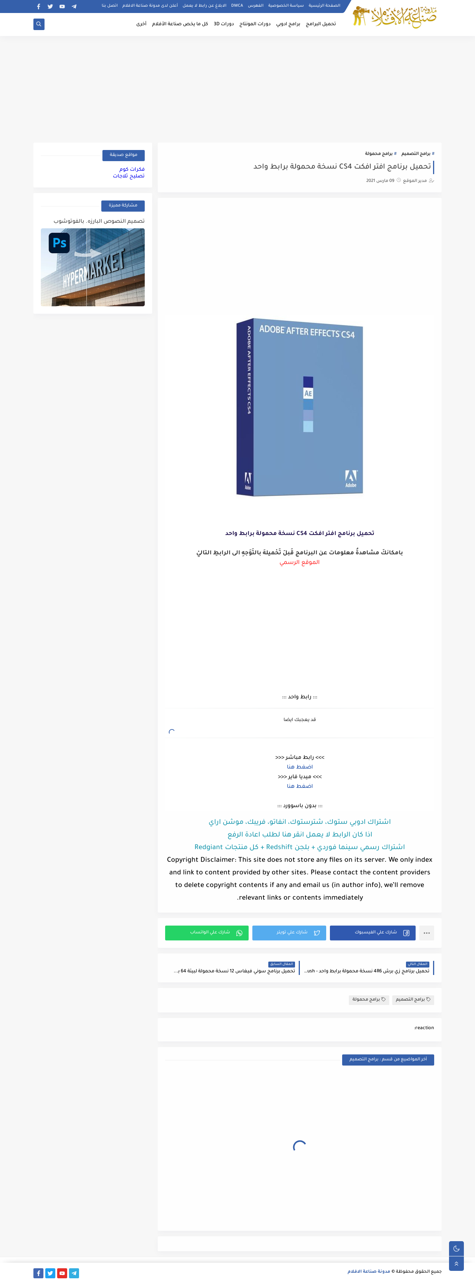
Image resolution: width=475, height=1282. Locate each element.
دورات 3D (224, 24)
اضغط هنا (300, 768)
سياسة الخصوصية (286, 6)
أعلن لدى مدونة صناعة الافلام (150, 6)
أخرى (141, 24)
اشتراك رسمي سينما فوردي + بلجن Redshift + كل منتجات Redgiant (299, 848)
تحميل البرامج (321, 24)
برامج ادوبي (288, 24)
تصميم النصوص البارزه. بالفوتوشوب (99, 222)
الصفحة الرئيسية (324, 6)
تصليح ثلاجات (129, 176)
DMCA (237, 6)
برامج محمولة (379, 154)
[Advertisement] (237, 88)
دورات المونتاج (255, 24)
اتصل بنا (110, 6)
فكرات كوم (132, 170)
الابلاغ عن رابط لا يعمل (204, 6)
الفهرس (255, 6)
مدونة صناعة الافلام (369, 1272)
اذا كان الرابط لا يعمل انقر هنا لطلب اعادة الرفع (299, 835)
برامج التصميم (416, 154)
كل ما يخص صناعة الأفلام (180, 24)
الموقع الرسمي (299, 563)
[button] (373, 933)
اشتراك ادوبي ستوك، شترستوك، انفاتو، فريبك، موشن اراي (300, 822)
